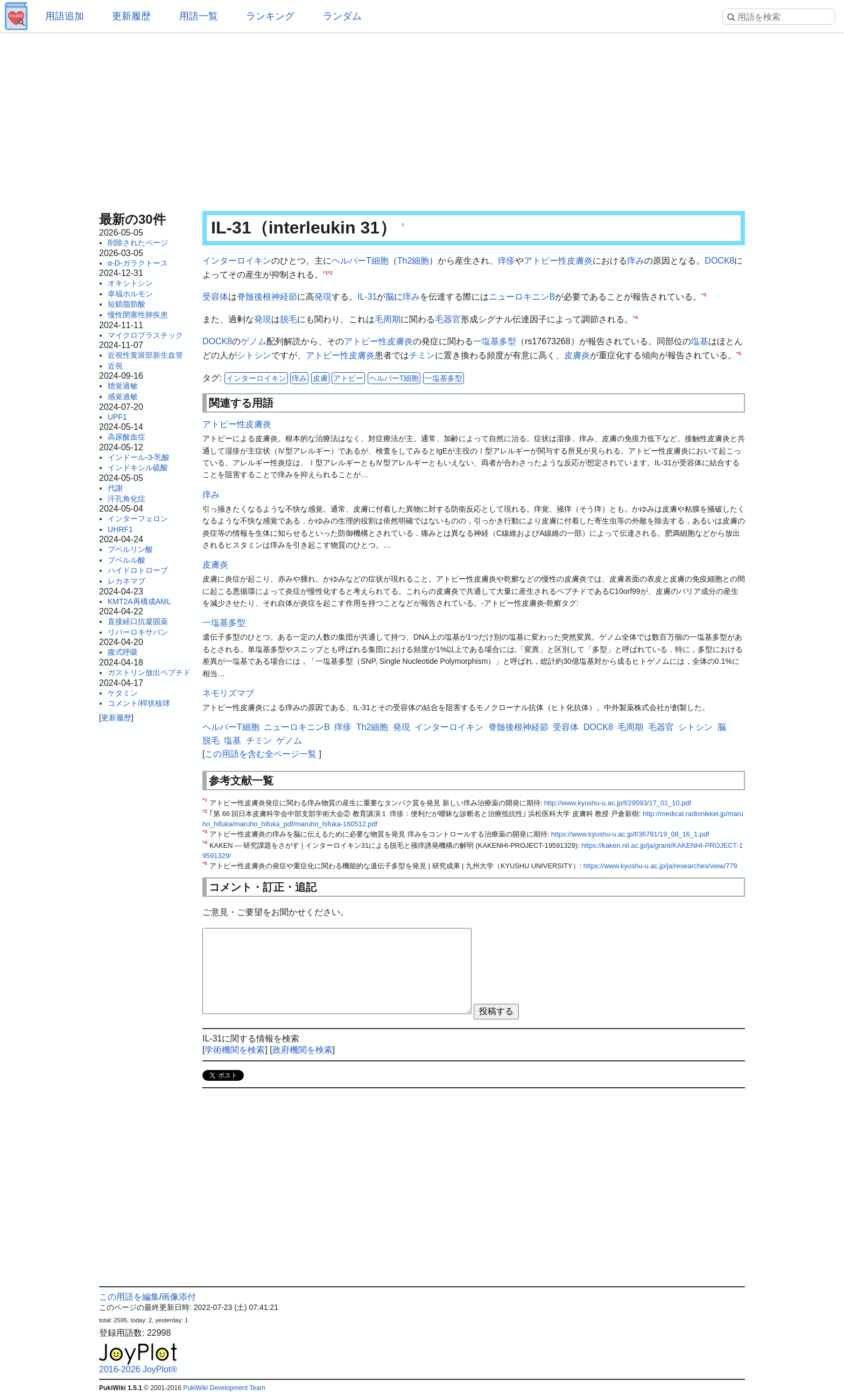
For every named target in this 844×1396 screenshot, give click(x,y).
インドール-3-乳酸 (139, 457)
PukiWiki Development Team (224, 1388)
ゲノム (253, 341)
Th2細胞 (413, 260)
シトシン (254, 355)
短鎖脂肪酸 (126, 304)
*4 (635, 317)
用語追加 (64, 16)
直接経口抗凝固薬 (138, 621)
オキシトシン (130, 283)
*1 (325, 272)
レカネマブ (126, 581)
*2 (330, 272)
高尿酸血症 (126, 437)
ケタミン (123, 693)
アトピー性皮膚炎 (558, 260)
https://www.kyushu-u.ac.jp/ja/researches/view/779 (660, 866)
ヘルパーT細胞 (360, 260)
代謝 (115, 488)
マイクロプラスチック (145, 335)
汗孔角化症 (126, 498)
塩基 (699, 341)
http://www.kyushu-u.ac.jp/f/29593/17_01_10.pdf (617, 803)
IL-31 (367, 296)
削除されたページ (138, 242)
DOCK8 (719, 260)
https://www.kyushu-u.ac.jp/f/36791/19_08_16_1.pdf (630, 834)
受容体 (215, 296)
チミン (422, 355)
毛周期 (387, 319)
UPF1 (117, 417)
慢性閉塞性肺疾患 (138, 314)
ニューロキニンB (522, 296)
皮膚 (320, 378)
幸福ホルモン (130, 293)
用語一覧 (198, 16)
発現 (323, 296)
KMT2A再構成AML (139, 601)
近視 (115, 366)
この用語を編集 (129, 1296)
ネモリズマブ (228, 693)
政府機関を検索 (302, 1049)
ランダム (342, 16)
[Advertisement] (422, 118)
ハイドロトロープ (138, 570)
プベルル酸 (126, 560)
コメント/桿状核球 (139, 703)
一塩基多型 (494, 341)
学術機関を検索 (235, 1049)
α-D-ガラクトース (138, 263)
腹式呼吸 (123, 652)
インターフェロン (138, 518)
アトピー (348, 378)
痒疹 (506, 260)
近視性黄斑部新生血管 (145, 355)
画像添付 (178, 1296)
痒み (635, 260)
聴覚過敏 (123, 385)
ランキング (270, 16)
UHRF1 (120, 529)
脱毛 (288, 319)
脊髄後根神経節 (267, 296)
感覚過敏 (123, 396)
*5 (738, 353)
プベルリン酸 (130, 549)
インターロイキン (236, 260)
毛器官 (448, 319)
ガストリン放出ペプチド (149, 672)
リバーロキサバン (138, 632)
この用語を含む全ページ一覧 (260, 754)
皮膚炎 (577, 355)
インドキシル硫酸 (138, 467)
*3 (703, 294)
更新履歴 (131, 16)
